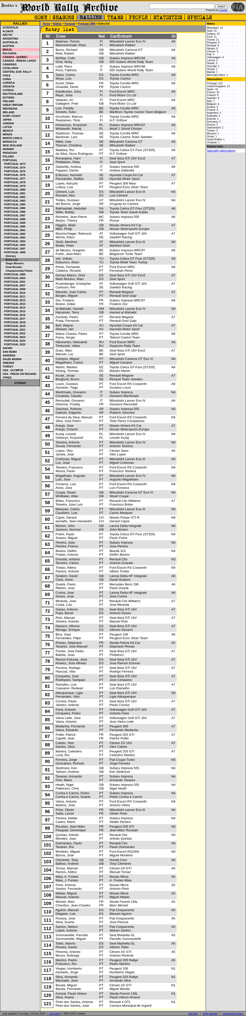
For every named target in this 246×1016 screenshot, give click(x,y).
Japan (6, 119)
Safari (6, 348)
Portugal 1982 (13, 197)
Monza (6, 134)
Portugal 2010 (13, 292)
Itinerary (8, 255)
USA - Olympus (12, 370)
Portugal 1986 (13, 211)
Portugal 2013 (13, 303)
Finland (7, 101)
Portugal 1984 (13, 204)
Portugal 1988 (13, 219)
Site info (193, 1013)
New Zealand (11, 145)
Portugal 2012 (13, 300)
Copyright (54, 1013)
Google (223, 10)
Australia (9, 42)
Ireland (7, 112)
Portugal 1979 (13, 185)
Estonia (7, 97)
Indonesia (9, 108)
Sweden (7, 362)
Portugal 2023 (13, 337)
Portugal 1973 (13, 163)
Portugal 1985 (13, 208)
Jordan (7, 123)
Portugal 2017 (13, 318)
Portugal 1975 (13, 171)
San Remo (9, 351)
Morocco (9, 141)
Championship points (16, 270)
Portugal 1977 (13, 178)
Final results (11, 267)
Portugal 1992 (13, 233)
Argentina (9, 38)
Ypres (6, 377)
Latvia (6, 127)
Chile (6, 75)
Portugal (9, 160)
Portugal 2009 (13, 289)
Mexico (7, 130)
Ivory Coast (11, 115)
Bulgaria (8, 53)
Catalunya (9, 68)
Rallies (20, 23)
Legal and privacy (233, 1013)
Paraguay (9, 152)
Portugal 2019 (13, 326)
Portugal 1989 (13, 222)
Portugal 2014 (13, 307)
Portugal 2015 (13, 311)
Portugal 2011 (13, 296)
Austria (7, 45)
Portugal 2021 (13, 329)
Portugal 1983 (13, 200)
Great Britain (12, 104)
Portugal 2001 (13, 281)
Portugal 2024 (13, 340)
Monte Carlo (11, 138)
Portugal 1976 (13, 174)
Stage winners (12, 263)
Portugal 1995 (13, 244)
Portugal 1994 (13, 241)
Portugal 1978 (13, 182)
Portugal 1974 (13, 167)
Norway (7, 149)
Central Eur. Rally (16, 71)
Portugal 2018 (13, 322)
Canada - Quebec (14, 57)
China (6, 79)
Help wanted (210, 1013)
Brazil (6, 49)
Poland (7, 156)
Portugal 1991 (13, 230)
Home (46, 23)
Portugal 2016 (13, 314)
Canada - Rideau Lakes (18, 60)
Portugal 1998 (13, 252)
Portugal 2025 (13, 344)
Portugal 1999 (13, 274)
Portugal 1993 (13, 237)
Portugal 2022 (13, 333)
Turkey (7, 366)
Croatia (8, 86)
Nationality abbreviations (221, 150)
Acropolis (9, 27)
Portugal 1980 (13, 189)
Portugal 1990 (13, 226)
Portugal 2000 (13, 278)
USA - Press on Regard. (19, 373)
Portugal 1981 (13, 193)
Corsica (8, 82)
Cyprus (7, 90)
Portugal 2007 (13, 285)
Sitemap (20, 382)
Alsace (7, 31)
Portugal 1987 (13, 215)
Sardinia (8, 355)
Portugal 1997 (13, 248)
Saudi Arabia (11, 359)
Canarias (8, 64)
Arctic (7, 34)
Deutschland (12, 93)
